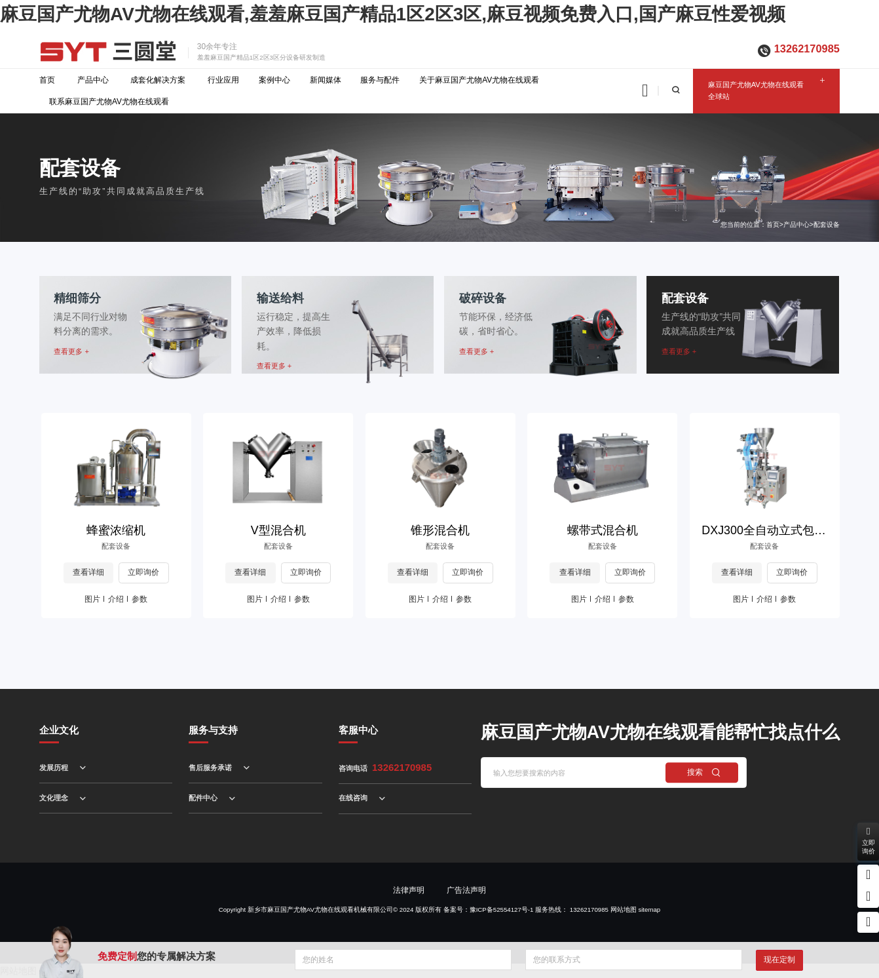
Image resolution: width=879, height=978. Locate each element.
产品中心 (93, 80)
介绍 (116, 599)
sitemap (649, 909)
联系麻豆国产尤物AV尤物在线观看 (109, 101)
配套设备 (827, 224)
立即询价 (143, 572)
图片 (92, 599)
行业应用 (223, 80)
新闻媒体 (325, 80)
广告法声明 (466, 890)
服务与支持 (213, 730)
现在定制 (779, 959)
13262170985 (807, 48)
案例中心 (274, 80)
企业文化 (59, 730)
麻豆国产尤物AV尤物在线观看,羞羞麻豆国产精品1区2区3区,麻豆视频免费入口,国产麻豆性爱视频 (392, 14)
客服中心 (358, 730)
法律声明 (408, 890)
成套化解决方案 (157, 80)
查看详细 (88, 572)
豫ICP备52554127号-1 (502, 909)
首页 (47, 80)
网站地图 (623, 909)
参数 (139, 599)
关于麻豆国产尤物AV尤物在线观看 (479, 80)
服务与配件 (380, 80)
